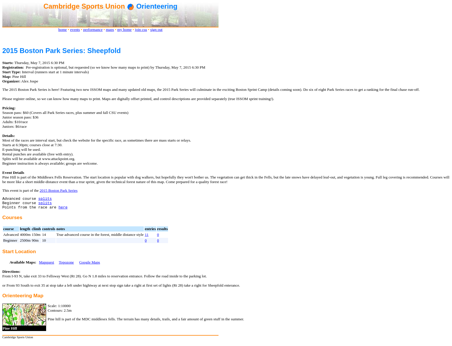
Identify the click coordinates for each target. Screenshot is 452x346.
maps (110, 29)
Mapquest (46, 265)
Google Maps (89, 265)
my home (124, 29)
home (62, 29)
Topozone (66, 265)
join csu (141, 29)
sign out (156, 29)
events (75, 29)
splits (45, 199)
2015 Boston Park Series (59, 190)
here (63, 209)
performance (93, 29)
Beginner (10, 243)
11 (146, 237)
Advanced (11, 237)
